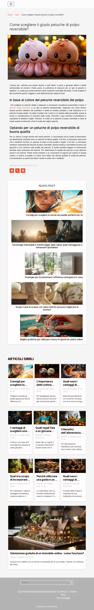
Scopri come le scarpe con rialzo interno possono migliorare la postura (47, 308)
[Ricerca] (46, 582)
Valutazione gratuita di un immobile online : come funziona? (47, 553)
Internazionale (39, 591)
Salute (52, 591)
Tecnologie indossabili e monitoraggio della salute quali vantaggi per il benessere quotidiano (47, 246)
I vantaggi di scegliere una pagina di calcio (19, 431)
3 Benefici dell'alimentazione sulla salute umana (72, 434)
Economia (24, 591)
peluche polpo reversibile (20, 108)
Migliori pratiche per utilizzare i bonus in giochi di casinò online (51, 339)
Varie (17, 15)
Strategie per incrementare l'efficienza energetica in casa (54, 277)
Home (10, 15)
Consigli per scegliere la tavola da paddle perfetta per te (54, 215)
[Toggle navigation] (11, 4)
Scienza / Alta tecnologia (63, 595)
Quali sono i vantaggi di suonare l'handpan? (70, 481)
